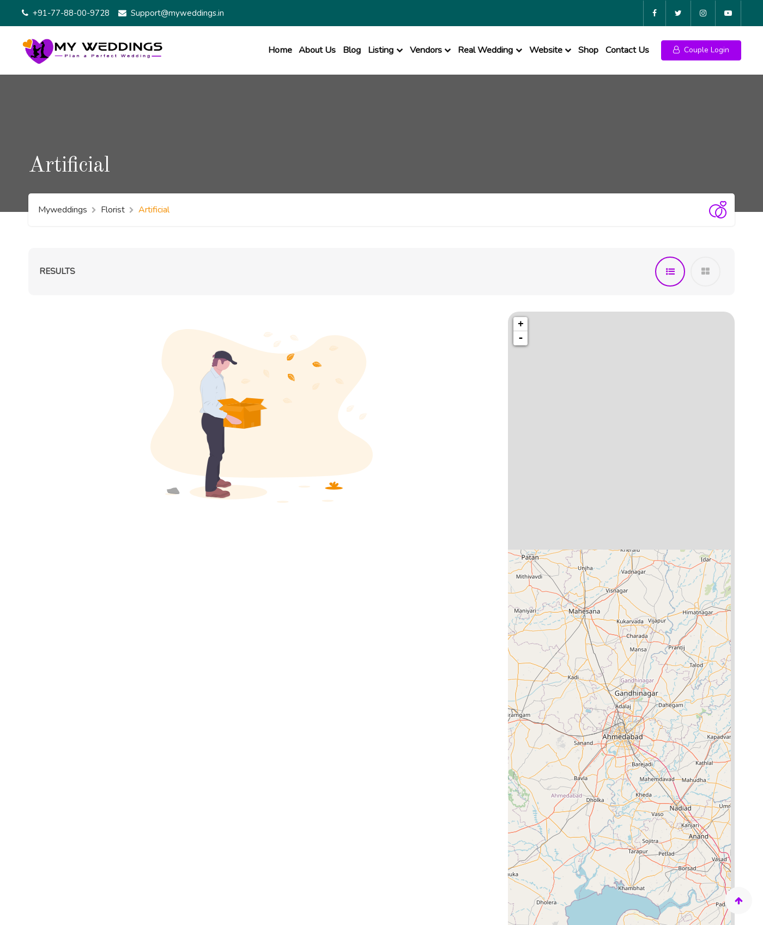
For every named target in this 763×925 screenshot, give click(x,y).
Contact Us (627, 47)
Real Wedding (485, 47)
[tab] (670, 267)
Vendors (426, 47)
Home (280, 47)
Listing (380, 47)
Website (545, 47)
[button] (701, 48)
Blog (352, 47)
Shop (588, 47)
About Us (317, 47)
